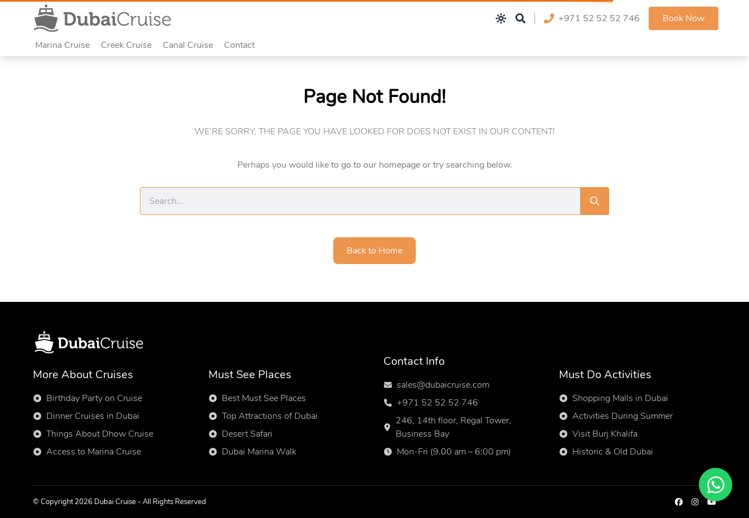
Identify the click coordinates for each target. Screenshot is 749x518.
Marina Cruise (62, 45)
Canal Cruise (188, 45)
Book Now (683, 18)
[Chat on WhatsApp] (715, 484)
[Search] (594, 201)
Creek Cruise (126, 45)
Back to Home (374, 251)
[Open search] (520, 18)
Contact (239, 45)
